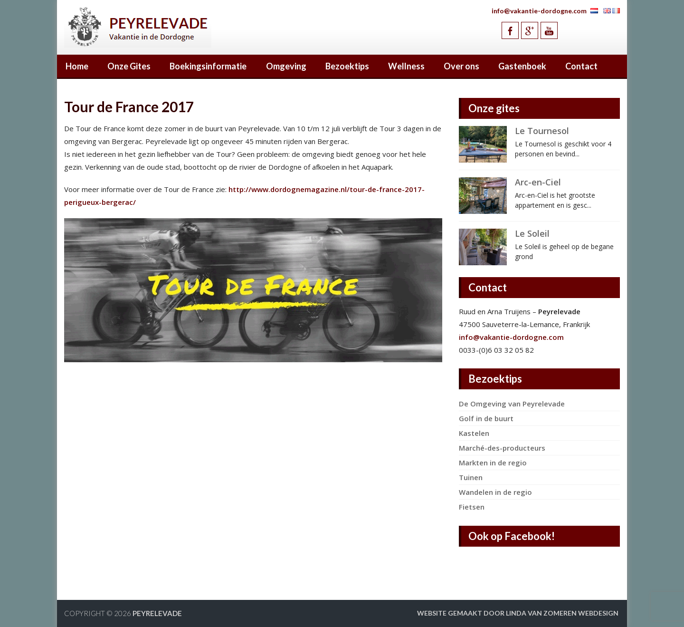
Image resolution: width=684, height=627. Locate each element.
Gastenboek (522, 66)
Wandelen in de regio (495, 492)
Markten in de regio (493, 462)
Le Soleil (532, 233)
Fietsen (471, 506)
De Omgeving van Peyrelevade (512, 403)
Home (77, 66)
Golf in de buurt (486, 418)
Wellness (406, 66)
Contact (581, 66)
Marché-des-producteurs (502, 448)
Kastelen (474, 433)
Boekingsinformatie (208, 66)
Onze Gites (129, 66)
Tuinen (471, 477)
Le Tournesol (542, 130)
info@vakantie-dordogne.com (539, 11)
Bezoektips (347, 66)
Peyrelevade (157, 613)
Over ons (461, 66)
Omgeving (286, 66)
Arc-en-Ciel (538, 182)
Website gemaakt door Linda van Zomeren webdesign (517, 613)
